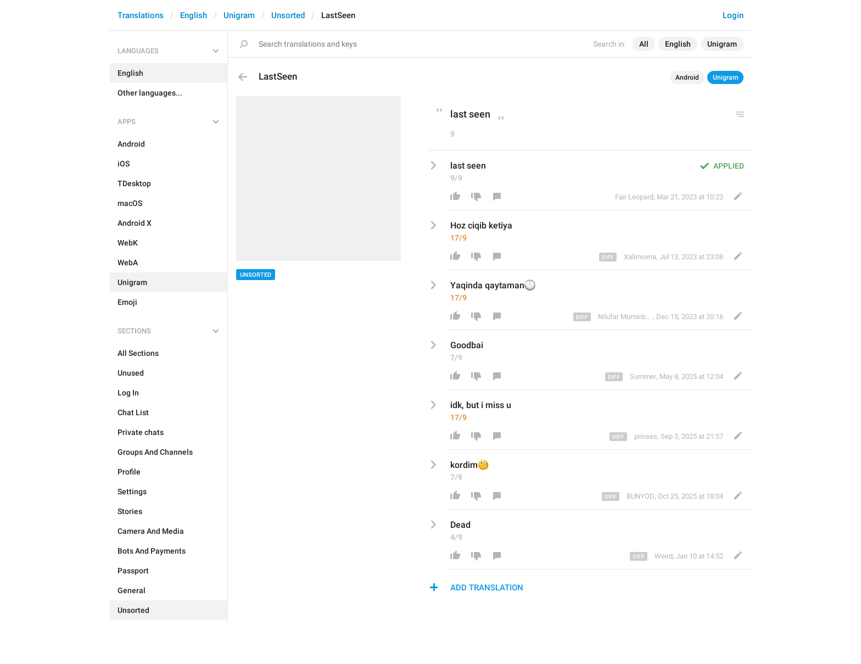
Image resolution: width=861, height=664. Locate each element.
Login (733, 15)
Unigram (239, 15)
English (193, 15)
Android (687, 77)
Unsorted (288, 15)
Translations (141, 15)
